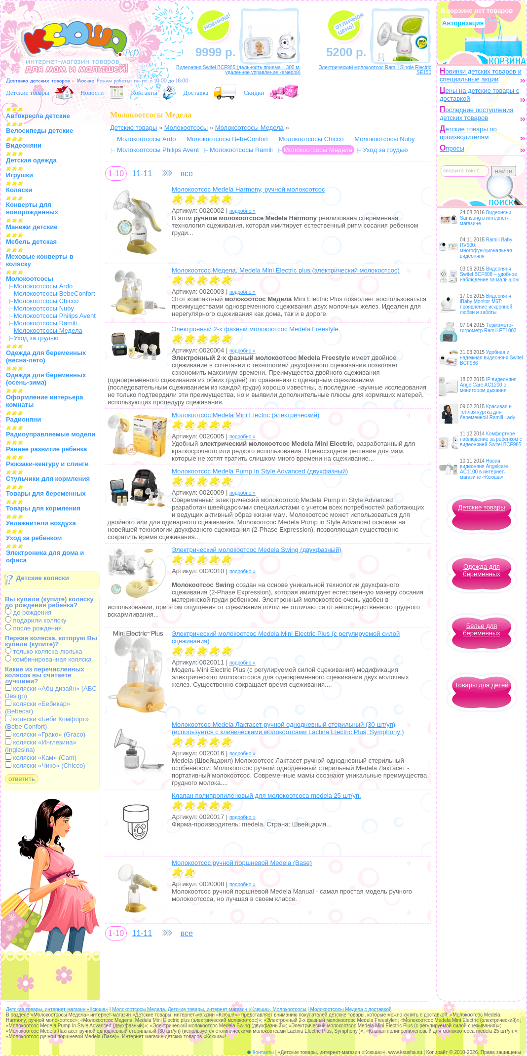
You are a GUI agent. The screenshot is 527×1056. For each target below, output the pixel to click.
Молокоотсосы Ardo (43, 286)
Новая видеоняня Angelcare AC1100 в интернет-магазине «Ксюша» (484, 469)
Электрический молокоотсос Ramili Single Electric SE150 (374, 70)
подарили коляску (36, 620)
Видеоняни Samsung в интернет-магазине (485, 218)
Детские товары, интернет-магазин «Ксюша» (57, 1009)
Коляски (19, 190)
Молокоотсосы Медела (249, 127)
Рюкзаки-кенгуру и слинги (47, 464)
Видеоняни (23, 145)
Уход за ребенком (34, 538)
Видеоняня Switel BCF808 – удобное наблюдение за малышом (489, 274)
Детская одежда (31, 160)
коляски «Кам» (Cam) (40, 757)
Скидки (254, 92)
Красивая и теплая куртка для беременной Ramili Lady (487, 412)
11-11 (142, 173)
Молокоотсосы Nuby (44, 308)
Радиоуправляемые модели (50, 434)
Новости (92, 92)
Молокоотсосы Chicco (46, 301)
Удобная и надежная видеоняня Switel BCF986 (491, 358)
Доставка (195, 92)
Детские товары (27, 92)
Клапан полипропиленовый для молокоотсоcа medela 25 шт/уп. (266, 795)
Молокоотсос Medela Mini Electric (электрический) (245, 415)
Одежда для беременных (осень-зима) (46, 378)
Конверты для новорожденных (32, 208)
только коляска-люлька (43, 651)
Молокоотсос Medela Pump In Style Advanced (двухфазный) (260, 471)
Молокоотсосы (29, 278)
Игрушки (19, 175)
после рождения (33, 628)
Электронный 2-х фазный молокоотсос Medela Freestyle (255, 329)
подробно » (242, 211)
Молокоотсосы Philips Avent (55, 315)
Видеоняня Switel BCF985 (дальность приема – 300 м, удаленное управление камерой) (238, 70)
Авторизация (463, 23)
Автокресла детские (38, 115)
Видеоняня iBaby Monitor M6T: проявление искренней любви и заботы (486, 304)
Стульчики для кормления (48, 478)
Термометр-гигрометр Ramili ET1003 (488, 327)
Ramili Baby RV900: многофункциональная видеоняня (486, 248)
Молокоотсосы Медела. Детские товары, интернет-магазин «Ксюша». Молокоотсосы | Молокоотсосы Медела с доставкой (251, 1009)
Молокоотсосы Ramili (45, 323)
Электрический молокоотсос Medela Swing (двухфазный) (256, 549)
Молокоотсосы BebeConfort (54, 293)
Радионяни (23, 419)
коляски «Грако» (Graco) (45, 734)
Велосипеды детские (39, 130)
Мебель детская (31, 241)
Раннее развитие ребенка (46, 449)
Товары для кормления (43, 508)
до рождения (28, 612)
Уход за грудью (36, 338)
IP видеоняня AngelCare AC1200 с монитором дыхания (488, 385)
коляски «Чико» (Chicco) (45, 765)
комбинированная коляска (48, 659)
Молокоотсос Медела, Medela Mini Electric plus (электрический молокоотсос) (286, 270)
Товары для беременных (46, 493)
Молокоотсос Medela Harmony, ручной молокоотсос (248, 189)
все (187, 173)
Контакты (144, 92)
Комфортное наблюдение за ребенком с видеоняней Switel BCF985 (491, 439)
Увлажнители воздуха (41, 523)
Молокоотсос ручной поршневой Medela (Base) (242, 862)
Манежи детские (31, 227)
